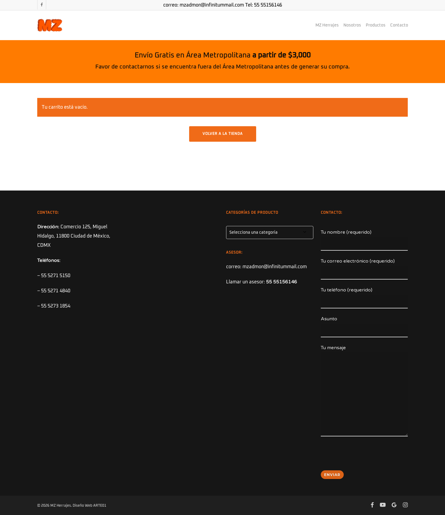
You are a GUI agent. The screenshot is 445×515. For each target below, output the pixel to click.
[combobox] (269, 232)
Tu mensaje (364, 392)
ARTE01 (99, 506)
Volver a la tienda (223, 134)
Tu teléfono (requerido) (364, 297)
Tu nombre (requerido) (364, 240)
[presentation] (366, 457)
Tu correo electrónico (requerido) (364, 269)
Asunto (364, 326)
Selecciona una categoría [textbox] (253, 232)
